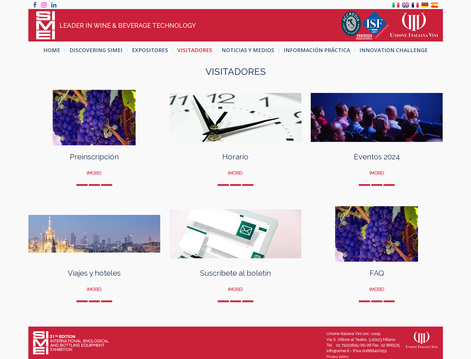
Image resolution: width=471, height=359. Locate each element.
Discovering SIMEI (96, 50)
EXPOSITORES (150, 50)
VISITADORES (194, 50)
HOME (51, 50)
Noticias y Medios (248, 50)
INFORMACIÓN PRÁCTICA (317, 50)
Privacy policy (337, 357)
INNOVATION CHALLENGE (393, 50)
